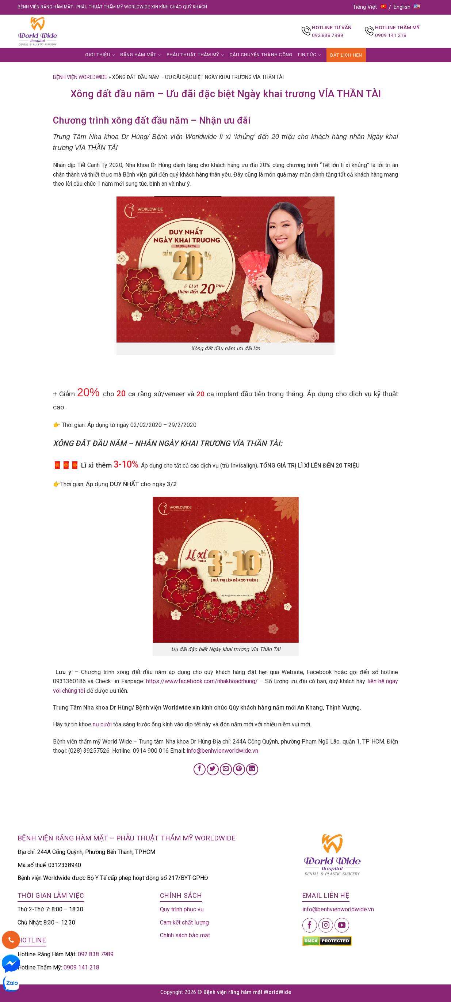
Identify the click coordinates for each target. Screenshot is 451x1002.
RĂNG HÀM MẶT (140, 55)
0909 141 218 (390, 35)
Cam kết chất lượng (184, 922)
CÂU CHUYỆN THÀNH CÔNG (260, 54)
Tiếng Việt (369, 7)
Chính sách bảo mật (185, 935)
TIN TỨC (309, 55)
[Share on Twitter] (213, 769)
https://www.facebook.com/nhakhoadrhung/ (202, 681)
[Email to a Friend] (226, 769)
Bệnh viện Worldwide (80, 77)
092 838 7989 (327, 35)
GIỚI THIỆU (100, 55)
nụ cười (102, 724)
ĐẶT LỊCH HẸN (346, 55)
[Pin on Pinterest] (239, 769)
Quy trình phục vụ (182, 909)
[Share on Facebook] (200, 769)
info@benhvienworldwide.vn (222, 750)
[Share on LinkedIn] (252, 769)
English (407, 7)
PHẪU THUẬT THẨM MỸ (195, 55)
